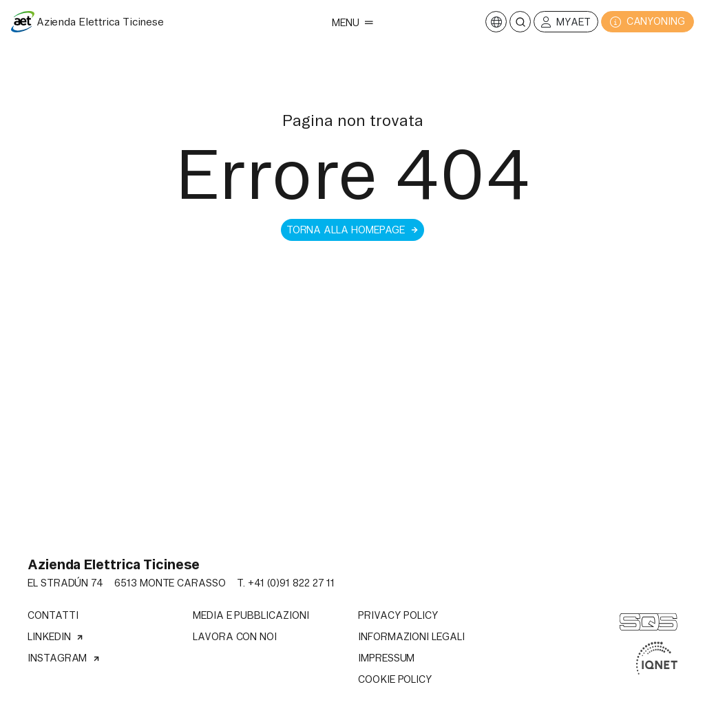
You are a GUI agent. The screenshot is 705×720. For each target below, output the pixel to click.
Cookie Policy (395, 679)
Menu (352, 22)
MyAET (566, 22)
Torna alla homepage (352, 230)
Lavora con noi (235, 636)
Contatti (53, 615)
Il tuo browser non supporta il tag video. (352, 522)
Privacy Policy (398, 615)
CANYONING (647, 22)
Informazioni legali (411, 636)
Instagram (64, 658)
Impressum (386, 658)
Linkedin (56, 636)
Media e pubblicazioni (251, 615)
